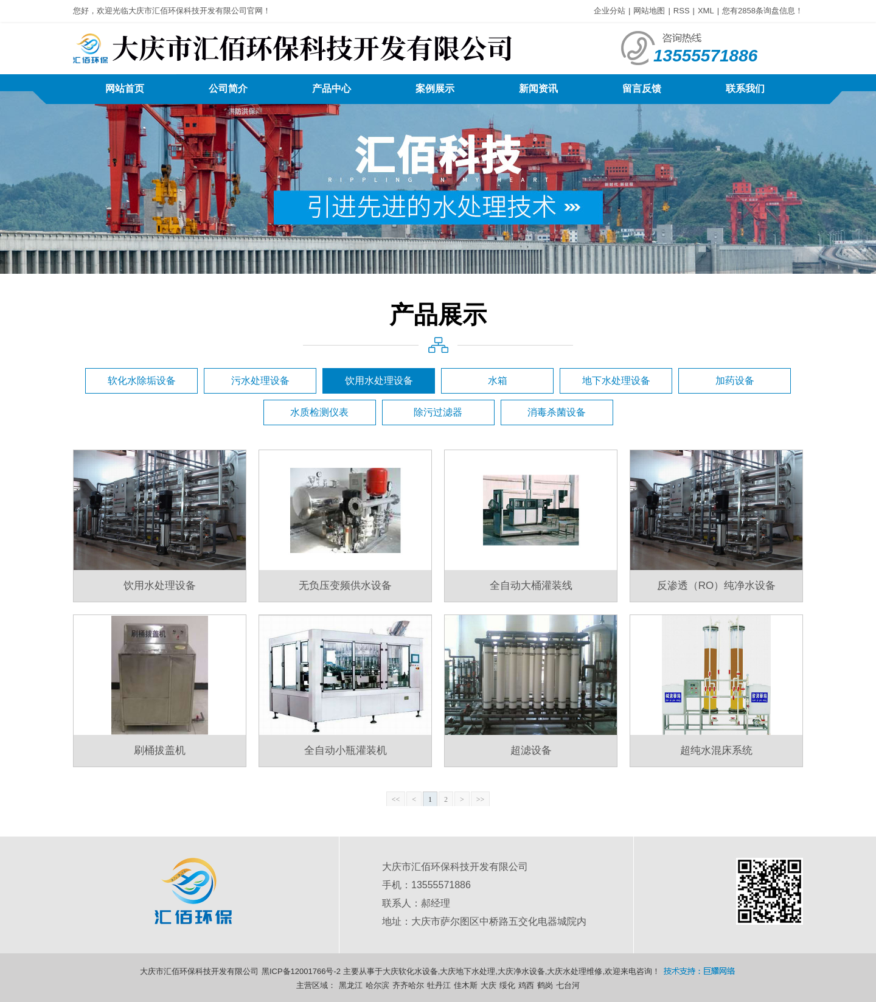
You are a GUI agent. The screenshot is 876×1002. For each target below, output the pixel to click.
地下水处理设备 (616, 380)
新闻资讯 (538, 88)
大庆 (488, 985)
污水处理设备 (260, 380)
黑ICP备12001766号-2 (301, 971)
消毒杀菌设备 (556, 412)
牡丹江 (439, 985)
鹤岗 (545, 985)
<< (396, 799)
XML (706, 10)
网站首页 (124, 88)
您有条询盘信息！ (762, 10)
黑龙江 (351, 985)
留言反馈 (641, 88)
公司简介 (228, 88)
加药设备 (734, 380)
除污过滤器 (438, 412)
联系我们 (745, 88)
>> (480, 799)
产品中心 (331, 88)
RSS (681, 10)
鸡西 (526, 985)
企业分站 (609, 10)
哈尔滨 (377, 985)
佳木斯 (466, 985)
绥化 (507, 985)
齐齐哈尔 (408, 985)
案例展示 (434, 88)
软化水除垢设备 (142, 380)
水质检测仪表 (319, 412)
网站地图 (649, 10)
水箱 (497, 380)
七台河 (568, 985)
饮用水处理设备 (379, 380)
